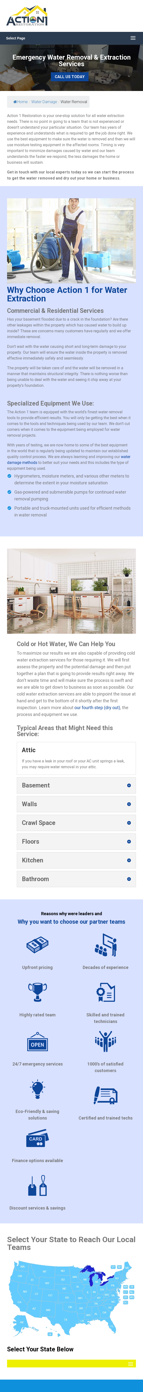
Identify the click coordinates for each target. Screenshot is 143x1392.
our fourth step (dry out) (97, 707)
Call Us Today (70, 76)
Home (20, 101)
